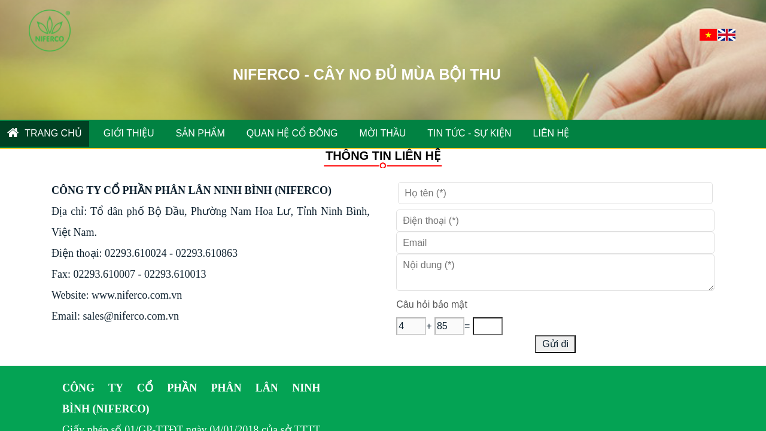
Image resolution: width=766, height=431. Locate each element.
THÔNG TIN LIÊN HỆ (383, 155)
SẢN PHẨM (200, 133)
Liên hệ (551, 133)
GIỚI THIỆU (129, 133)
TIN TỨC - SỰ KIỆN (469, 133)
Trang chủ (44, 132)
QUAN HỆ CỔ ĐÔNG (292, 133)
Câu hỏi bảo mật (431, 304)
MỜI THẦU (382, 133)
